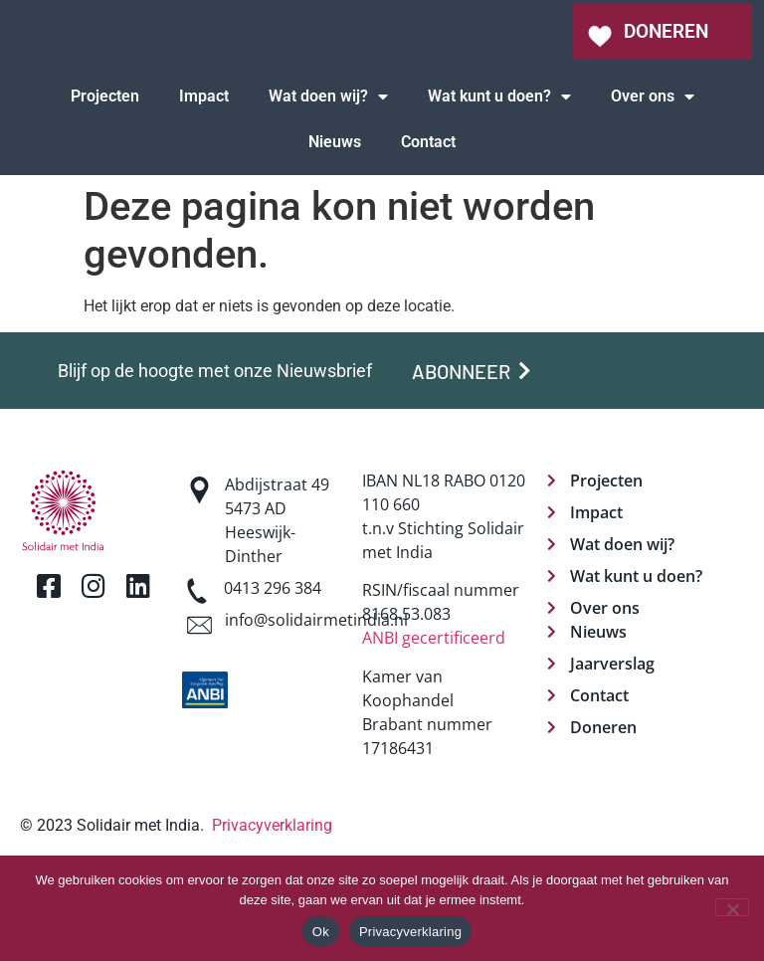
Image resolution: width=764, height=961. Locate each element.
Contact (428, 231)
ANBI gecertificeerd (433, 727)
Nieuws (334, 231)
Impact (204, 185)
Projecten (105, 185)
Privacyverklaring (410, 931)
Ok (320, 931)
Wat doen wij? (328, 186)
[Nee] (732, 907)
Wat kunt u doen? (499, 186)
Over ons (652, 186)
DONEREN (666, 76)
